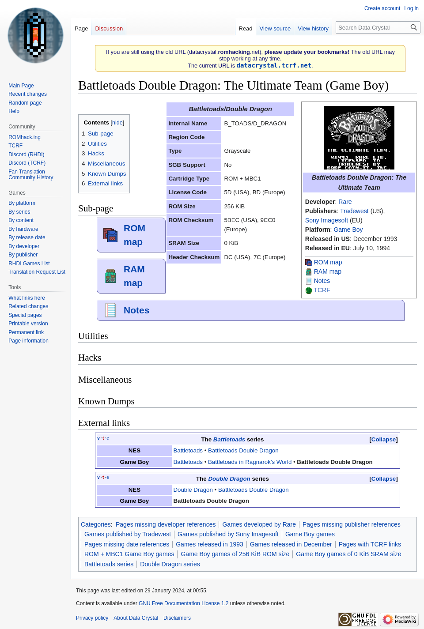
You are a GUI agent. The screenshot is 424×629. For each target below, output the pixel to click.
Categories (96, 524)
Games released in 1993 (209, 544)
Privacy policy (92, 618)
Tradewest (354, 211)
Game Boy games (310, 534)
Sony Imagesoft (326, 220)
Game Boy (348, 229)
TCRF (322, 290)
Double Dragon (229, 478)
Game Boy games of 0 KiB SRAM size (348, 553)
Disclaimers (177, 618)
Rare (345, 201)
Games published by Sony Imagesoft (228, 534)
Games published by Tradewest (127, 534)
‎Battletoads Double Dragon (334, 462)
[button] (383, 439)
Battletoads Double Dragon (243, 450)
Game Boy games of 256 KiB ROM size (235, 553)
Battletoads (229, 439)
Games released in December (291, 544)
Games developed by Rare (259, 524)
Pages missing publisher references (352, 524)
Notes (322, 280)
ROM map (328, 262)
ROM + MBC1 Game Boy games (129, 553)
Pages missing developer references (166, 524)
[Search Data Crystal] (378, 27)
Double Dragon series (170, 564)
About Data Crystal (136, 618)
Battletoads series (108, 564)
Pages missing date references (126, 544)
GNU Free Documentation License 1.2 (183, 603)
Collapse (383, 439)
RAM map (327, 271)
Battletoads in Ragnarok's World (250, 462)
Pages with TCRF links (370, 544)
